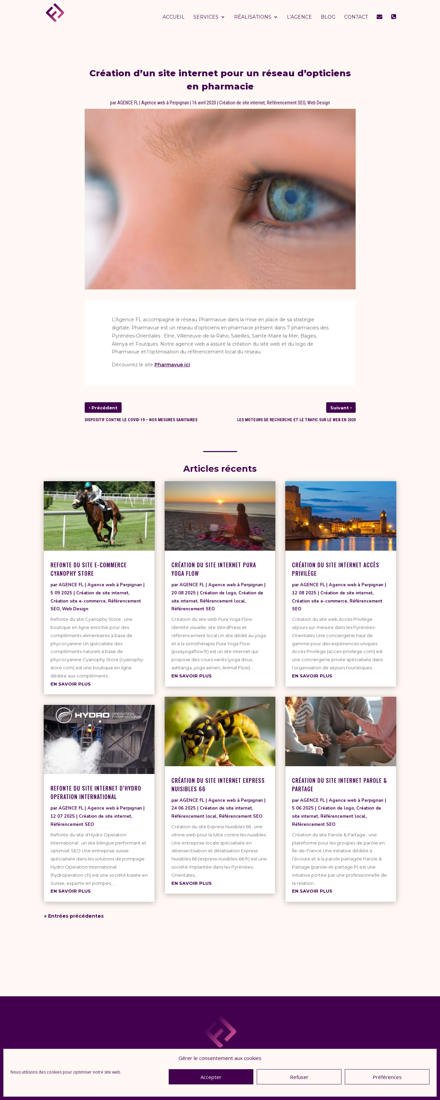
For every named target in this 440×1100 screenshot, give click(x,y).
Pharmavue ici (172, 365)
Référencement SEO (286, 102)
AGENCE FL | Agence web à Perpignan (153, 102)
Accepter (211, 1077)
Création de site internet (242, 102)
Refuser (299, 1077)
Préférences (387, 1077)
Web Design (318, 102)
